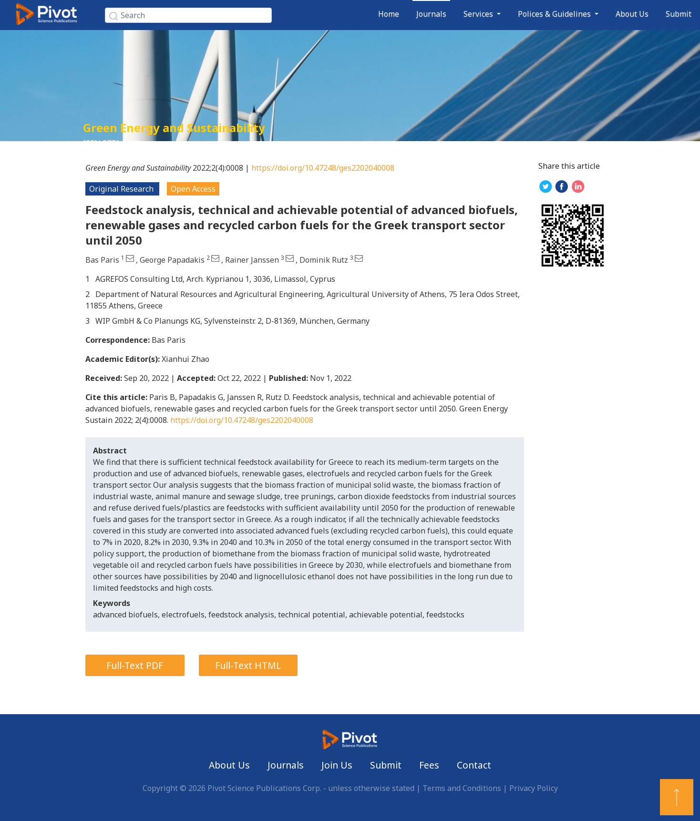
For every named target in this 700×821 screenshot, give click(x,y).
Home (388, 14)
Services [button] (479, 14)
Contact (474, 765)
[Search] (188, 15)
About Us (632, 14)
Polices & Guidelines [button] (555, 14)
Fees (429, 765)
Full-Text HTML (248, 665)
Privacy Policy (533, 788)
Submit (678, 14)
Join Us (336, 765)
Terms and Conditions (461, 788)
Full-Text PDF (134, 665)
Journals (431, 14)
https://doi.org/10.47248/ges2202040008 (322, 168)
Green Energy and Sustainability (174, 127)
